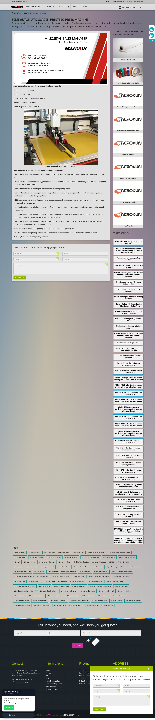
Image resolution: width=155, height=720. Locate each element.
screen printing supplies (121, 577)
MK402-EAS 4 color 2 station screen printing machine (128, 456)
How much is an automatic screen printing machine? (128, 522)
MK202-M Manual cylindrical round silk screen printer (128, 478)
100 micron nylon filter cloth (23, 591)
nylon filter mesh (34, 552)
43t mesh (17, 562)
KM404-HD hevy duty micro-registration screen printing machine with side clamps (128, 433)
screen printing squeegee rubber (100, 586)
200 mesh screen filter (40, 601)
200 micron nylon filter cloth (79, 601)
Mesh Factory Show (54, 682)
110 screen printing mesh (47, 562)
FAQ (67, 7)
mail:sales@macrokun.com (115, 2)
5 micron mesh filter (71, 557)
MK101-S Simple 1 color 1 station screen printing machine (128, 349)
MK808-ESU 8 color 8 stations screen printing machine (128, 393)
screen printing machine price (24, 577)
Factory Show (138, 2)
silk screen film (39, 572)
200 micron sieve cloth (99, 601)
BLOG (61, 7)
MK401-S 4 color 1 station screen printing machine (128, 464)
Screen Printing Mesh (54, 685)
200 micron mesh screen (69, 591)
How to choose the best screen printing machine (128, 364)
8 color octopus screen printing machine (128, 259)
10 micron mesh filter (54, 557)
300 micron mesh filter (133, 601)
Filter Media (50, 7)
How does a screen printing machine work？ (128, 320)
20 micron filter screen (21, 601)
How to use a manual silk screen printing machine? (128, 283)
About (74, 7)
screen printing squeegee (61, 577)
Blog (47, 679)
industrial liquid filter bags (95, 552)
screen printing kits (43, 577)
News (20, 13)
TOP (152, 40)
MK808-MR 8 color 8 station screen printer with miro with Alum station (128, 386)
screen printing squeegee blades (24, 586)
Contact (129, 2)
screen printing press (40, 228)
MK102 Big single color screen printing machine (128, 500)
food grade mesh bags (95, 581)
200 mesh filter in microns (48, 591)
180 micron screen (73, 596)
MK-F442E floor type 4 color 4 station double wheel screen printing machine (128, 274)
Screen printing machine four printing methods (128, 298)
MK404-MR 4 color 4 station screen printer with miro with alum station (128, 425)
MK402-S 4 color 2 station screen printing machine (128, 449)
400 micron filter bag (76, 606)
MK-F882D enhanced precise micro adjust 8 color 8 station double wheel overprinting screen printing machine (128, 540)
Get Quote (9, 707)
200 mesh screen (92, 606)
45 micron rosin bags (79, 586)
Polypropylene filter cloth (22, 572)
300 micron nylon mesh (106, 591)
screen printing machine (22, 228)
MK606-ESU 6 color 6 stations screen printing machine (128, 417)
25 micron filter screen (87, 591)
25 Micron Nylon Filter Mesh (130, 567)
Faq (47, 676)
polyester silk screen (99, 562)
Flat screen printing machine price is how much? (128, 515)
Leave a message (121, 668)
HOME (16, 13)
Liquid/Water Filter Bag (81, 562)
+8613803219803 (23, 683)
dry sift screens (32, 567)
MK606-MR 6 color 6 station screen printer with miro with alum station (128, 401)
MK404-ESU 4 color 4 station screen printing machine (128, 441)
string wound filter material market (118, 552)
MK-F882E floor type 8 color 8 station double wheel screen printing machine (128, 531)
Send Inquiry (20, 277)
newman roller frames (68, 572)
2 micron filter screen (120, 596)
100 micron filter (64, 562)
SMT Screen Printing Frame (90, 557)
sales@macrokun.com (24, 680)
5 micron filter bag (107, 606)
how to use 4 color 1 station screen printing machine (128, 371)
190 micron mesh (88, 596)
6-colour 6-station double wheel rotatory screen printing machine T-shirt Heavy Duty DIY (128, 250)
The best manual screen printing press (128, 327)
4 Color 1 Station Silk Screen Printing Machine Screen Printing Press (128, 305)
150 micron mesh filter (55, 596)
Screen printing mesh (36, 557)
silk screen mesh (44, 586)
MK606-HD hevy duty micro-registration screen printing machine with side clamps (128, 409)
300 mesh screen (85, 572)
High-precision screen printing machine (33, 237)
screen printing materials (127, 557)
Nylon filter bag (112, 567)
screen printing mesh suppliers (122, 572)
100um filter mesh (60, 606)
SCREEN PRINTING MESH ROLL (119, 562)
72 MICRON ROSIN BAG (61, 586)
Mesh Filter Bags (53, 691)
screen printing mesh (47, 567)
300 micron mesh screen (22, 606)
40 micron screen (19, 596)
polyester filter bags (121, 586)
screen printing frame (101, 572)
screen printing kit (20, 557)
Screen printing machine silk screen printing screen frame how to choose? (128, 379)
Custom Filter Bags (109, 557)
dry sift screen (18, 567)
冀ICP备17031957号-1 (71, 717)
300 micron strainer (124, 591)
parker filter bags (19, 552)
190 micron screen (103, 596)
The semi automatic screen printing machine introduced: (128, 312)
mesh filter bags (79, 577)
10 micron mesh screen (36, 596)
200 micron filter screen (58, 601)
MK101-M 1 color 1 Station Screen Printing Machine (128, 508)
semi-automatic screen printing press (62, 228)
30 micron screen (116, 601)
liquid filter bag (78, 552)
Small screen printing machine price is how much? (128, 266)
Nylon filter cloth (63, 567)
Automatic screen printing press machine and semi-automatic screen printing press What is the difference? (58, 233)
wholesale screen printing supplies (99, 577)
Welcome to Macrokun (20, 2)
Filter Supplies (51, 688)
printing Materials (33, 7)
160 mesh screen (29, 562)
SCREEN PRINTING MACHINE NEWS (34, 13)
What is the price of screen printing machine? (128, 242)
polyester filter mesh (79, 567)
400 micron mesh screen (42, 606)
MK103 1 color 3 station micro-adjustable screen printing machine (128, 493)
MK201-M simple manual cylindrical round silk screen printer (128, 486)
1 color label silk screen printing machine (128, 356)
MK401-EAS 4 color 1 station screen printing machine (128, 471)
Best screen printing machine (128, 343)
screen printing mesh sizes (114, 581)
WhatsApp (11, 715)
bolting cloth (62, 581)
